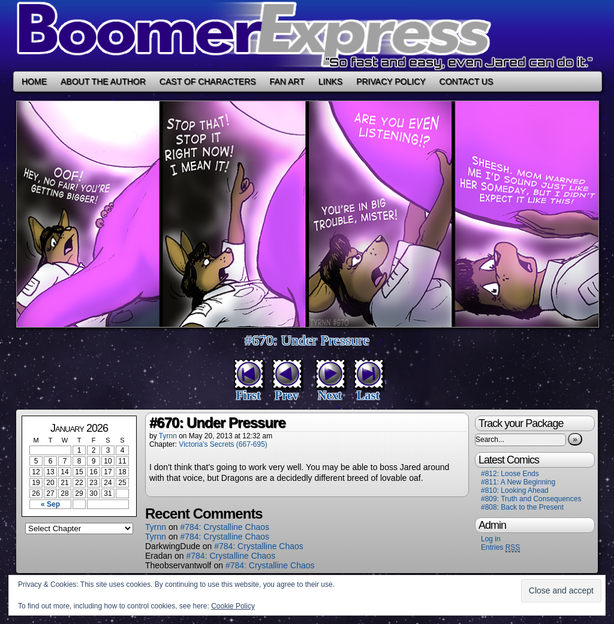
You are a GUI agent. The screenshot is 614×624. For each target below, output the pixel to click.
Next (330, 395)
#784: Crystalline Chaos (224, 527)
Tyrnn (168, 436)
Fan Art (287, 81)
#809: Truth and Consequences (531, 499)
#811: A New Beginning (518, 482)
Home (34, 81)
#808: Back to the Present (522, 507)
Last (368, 395)
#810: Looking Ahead (515, 490)
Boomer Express (307, 35)
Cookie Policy (233, 606)
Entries (500, 547)
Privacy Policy (390, 81)
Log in (491, 539)
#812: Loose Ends (510, 473)
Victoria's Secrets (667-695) (223, 444)
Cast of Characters (207, 81)
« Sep (50, 504)
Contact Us (466, 81)
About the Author (103, 81)
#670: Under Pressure (307, 340)
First (248, 395)
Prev (287, 395)
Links (330, 81)
